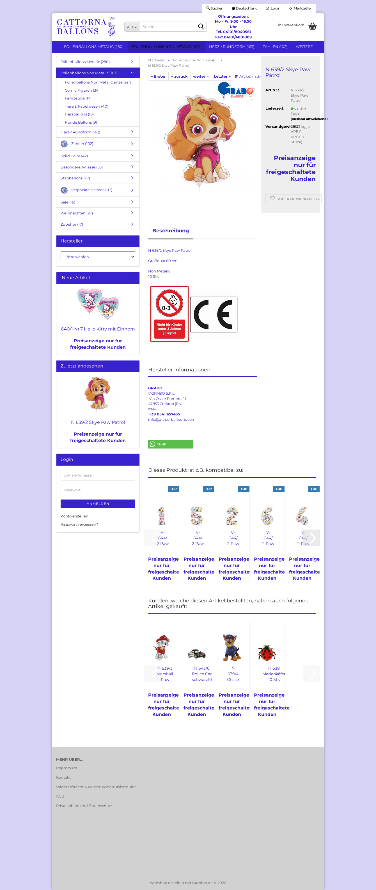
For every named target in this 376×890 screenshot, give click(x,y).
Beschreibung (170, 231)
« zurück (179, 76)
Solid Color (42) (74, 156)
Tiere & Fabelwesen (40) (86, 106)
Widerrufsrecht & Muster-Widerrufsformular (96, 787)
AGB (60, 796)
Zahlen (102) (275, 46)
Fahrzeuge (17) (78, 98)
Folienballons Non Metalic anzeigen (98, 82)
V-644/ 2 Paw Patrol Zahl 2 (233, 538)
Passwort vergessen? (79, 524)
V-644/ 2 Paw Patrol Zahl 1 (163, 538)
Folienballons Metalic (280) (93, 46)
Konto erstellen (74, 516)
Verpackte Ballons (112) (86, 190)
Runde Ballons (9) (81, 122)
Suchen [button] (215, 8)
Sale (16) (68, 202)
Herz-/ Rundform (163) (231, 46)
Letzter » (222, 76)
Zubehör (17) (72, 224)
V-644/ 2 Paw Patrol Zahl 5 (198, 538)
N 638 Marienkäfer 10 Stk (274, 674)
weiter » (200, 76)
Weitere (304, 46)
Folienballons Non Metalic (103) (166, 46)
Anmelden (98, 503)
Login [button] (273, 8)
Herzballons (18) (79, 114)
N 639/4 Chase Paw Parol (233, 674)
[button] (245, 8)
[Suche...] (131, 27)
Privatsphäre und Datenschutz (84, 805)
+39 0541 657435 (164, 414)
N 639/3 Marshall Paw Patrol (165, 674)
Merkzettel (300, 8)
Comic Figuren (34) (82, 90)
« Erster (158, 76)
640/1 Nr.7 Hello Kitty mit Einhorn (98, 329)
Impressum (66, 768)
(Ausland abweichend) (309, 119)
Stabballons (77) (75, 178)
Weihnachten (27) (77, 213)
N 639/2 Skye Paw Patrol (98, 422)
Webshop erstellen (167, 882)
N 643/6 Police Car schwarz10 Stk (202, 674)
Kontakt (63, 777)
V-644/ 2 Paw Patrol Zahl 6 (268, 538)
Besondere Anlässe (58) (82, 167)
